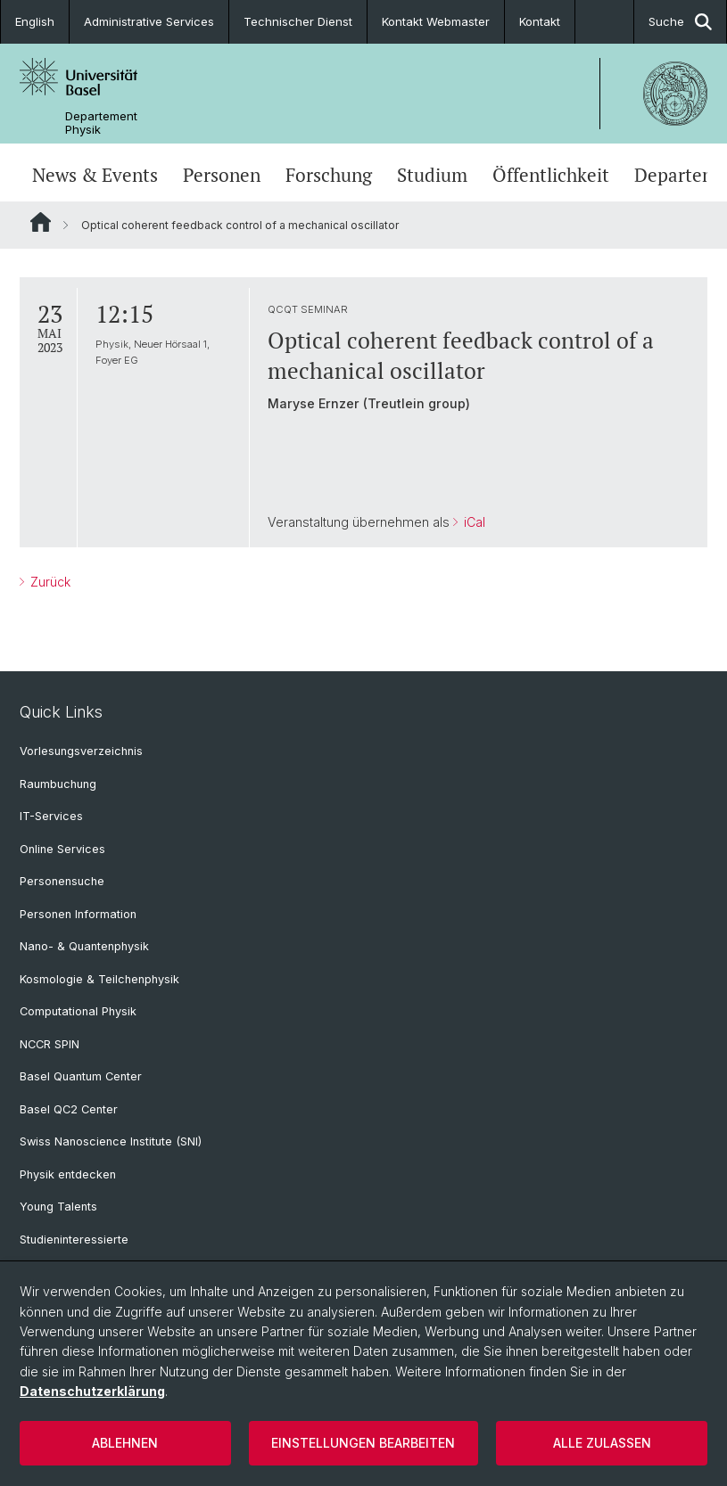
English (34, 21)
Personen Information (78, 914)
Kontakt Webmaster (436, 21)
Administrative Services (149, 21)
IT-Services (51, 816)
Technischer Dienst (298, 21)
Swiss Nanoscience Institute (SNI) (111, 1141)
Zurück (48, 581)
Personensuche (62, 881)
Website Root (40, 222)
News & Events (95, 174)
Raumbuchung (58, 784)
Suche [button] (680, 21)
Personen (221, 174)
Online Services (62, 849)
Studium (432, 174)
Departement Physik (101, 123)
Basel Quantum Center (81, 1076)
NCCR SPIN (49, 1044)
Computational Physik (78, 1011)
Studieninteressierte (74, 1239)
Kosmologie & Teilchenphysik (99, 979)
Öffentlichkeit (550, 174)
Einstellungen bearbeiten (363, 1442)
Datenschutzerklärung (92, 1391)
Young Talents (58, 1206)
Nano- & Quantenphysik (84, 946)
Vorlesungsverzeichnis (81, 751)
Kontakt (539, 21)
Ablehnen (125, 1442)
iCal (472, 522)
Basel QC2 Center (69, 1109)
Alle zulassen (602, 1442)
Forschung (328, 174)
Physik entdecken (68, 1174)
